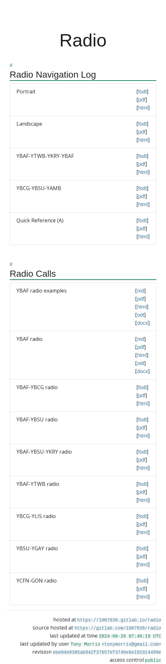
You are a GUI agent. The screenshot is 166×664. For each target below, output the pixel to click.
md (140, 291)
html (143, 108)
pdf (141, 99)
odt (140, 315)
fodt (142, 91)
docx (142, 323)
